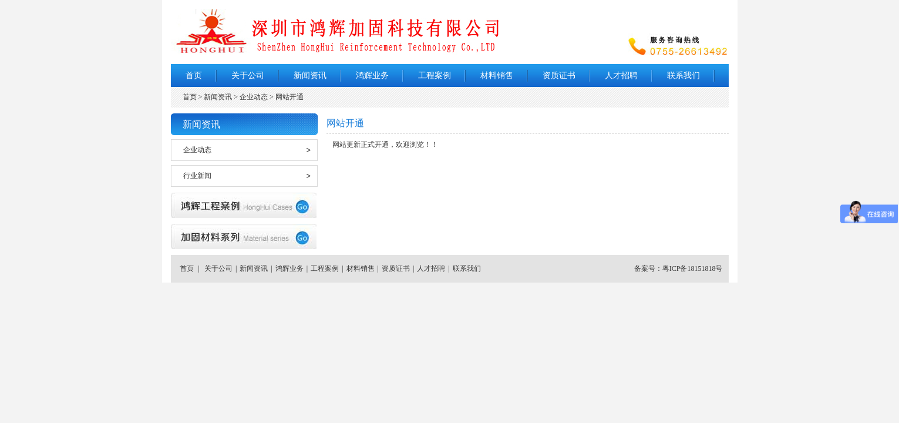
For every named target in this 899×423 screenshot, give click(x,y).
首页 (194, 75)
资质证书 (559, 75)
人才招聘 (621, 75)
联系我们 (683, 75)
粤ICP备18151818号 (692, 268)
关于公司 (247, 75)
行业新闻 (197, 176)
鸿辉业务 (372, 75)
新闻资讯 (310, 75)
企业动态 (197, 150)
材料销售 (496, 75)
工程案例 (434, 75)
